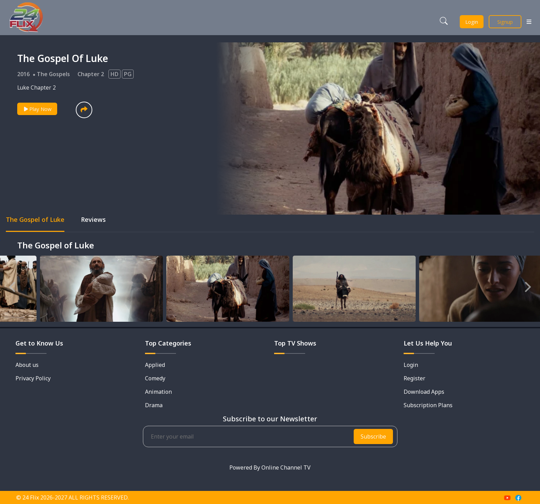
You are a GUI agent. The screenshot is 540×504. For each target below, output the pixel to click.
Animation (158, 391)
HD (114, 74)
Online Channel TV (286, 467)
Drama (154, 405)
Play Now (37, 108)
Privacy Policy (33, 378)
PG (128, 74)
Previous (12, 285)
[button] (84, 110)
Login (471, 21)
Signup (505, 21)
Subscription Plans (428, 405)
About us (27, 365)
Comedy (155, 378)
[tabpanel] (78, 289)
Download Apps (424, 391)
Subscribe (373, 436)
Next (528, 285)
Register (414, 378)
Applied (155, 365)
